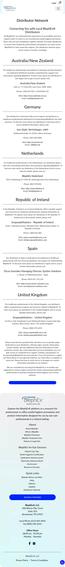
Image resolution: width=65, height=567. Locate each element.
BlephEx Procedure (32, 435)
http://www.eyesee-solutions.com (35, 283)
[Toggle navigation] (58, 8)
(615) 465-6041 (38, 521)
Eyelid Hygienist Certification (32, 454)
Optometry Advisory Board (32, 461)
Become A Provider (32, 467)
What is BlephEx (32, 432)
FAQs (32, 480)
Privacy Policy (22, 560)
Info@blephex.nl (35, 191)
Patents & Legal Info (32, 441)
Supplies (32, 487)
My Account (32, 464)
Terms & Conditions (39, 560)
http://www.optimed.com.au (34, 96)
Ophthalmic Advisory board (32, 458)
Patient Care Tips (32, 451)
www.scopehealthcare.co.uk (34, 237)
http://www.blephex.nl (35, 188)
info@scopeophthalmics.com (35, 240)
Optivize (32, 483)
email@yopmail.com (35, 98)
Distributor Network (32, 490)
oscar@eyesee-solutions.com (35, 286)
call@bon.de (35, 145)
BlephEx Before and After (31, 477)
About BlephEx (32, 429)
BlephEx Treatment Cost (32, 438)
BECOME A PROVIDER (32, 497)
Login (54, 3)
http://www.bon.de (35, 142)
